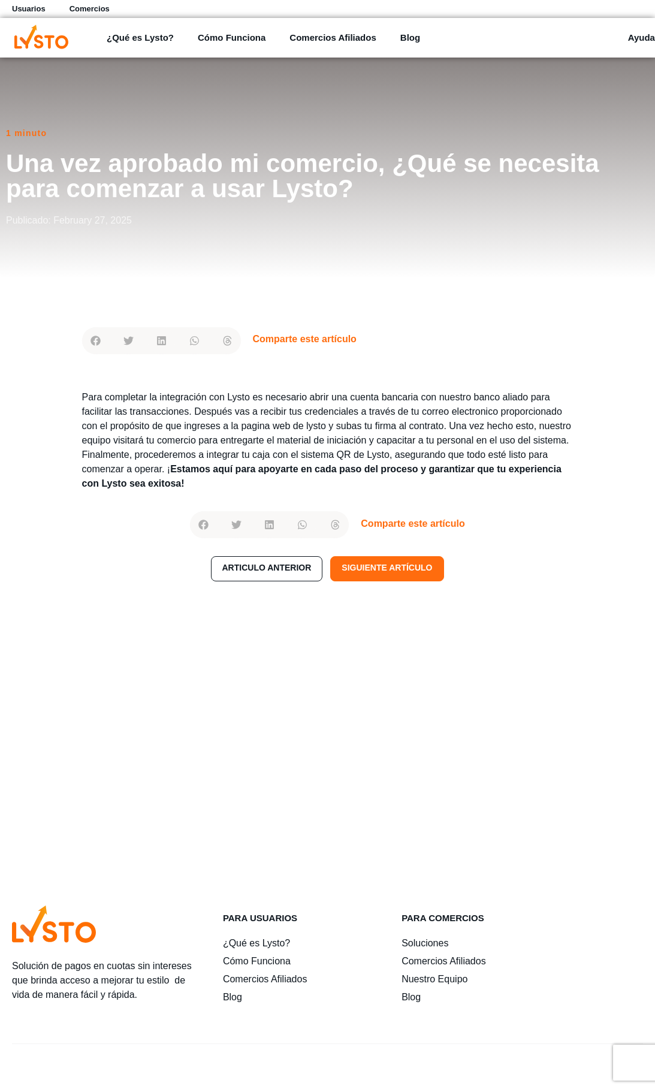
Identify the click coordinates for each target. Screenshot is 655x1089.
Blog (410, 37)
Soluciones (425, 943)
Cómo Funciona (231, 37)
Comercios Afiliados (332, 37)
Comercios (90, 8)
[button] (95, 340)
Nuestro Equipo (434, 979)
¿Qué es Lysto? (140, 37)
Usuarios (29, 8)
